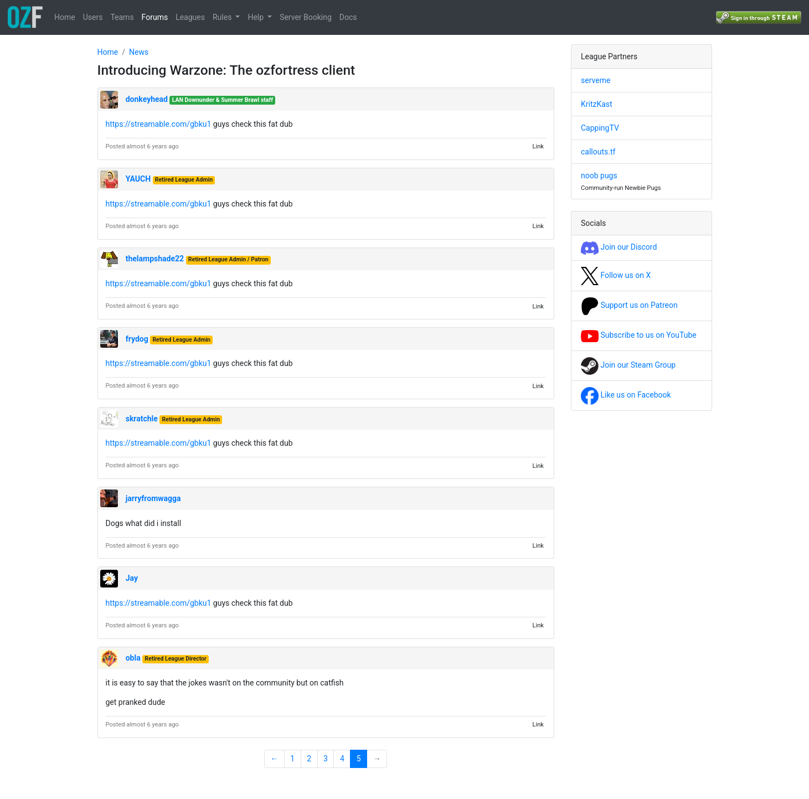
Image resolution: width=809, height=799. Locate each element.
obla (133, 657)
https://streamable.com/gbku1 (159, 124)
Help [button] (256, 17)
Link (538, 146)
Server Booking (306, 17)
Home (64, 17)
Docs (348, 17)
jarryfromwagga (153, 498)
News (138, 52)
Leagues (190, 17)
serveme (595, 80)
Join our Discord (619, 247)
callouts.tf (598, 151)
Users (93, 17)
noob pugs (599, 175)
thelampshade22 (155, 258)
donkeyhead (147, 99)
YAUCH (138, 178)
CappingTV (600, 127)
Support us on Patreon (629, 305)
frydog (137, 338)
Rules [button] (223, 17)
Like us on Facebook (626, 394)
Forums (155, 17)
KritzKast (596, 104)
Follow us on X (616, 275)
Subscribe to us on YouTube (639, 335)
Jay (132, 578)
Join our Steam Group (628, 364)
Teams (121, 17)
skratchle (142, 418)
